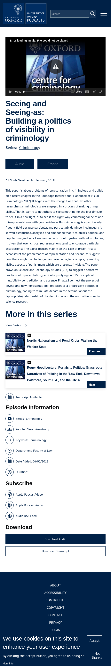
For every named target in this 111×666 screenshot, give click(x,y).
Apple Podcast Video (29, 496)
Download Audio (55, 541)
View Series (13, 327)
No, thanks (97, 656)
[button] (55, 68)
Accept (94, 640)
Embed (52, 166)
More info (8, 663)
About (55, 587)
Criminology (29, 149)
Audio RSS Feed (26, 518)
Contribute (55, 602)
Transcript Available (29, 399)
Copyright (55, 609)
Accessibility (55, 594)
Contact (55, 616)
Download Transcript (55, 553)
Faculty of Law (42, 452)
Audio (19, 166)
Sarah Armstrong (38, 431)
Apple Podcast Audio (29, 507)
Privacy (55, 624)
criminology (38, 442)
